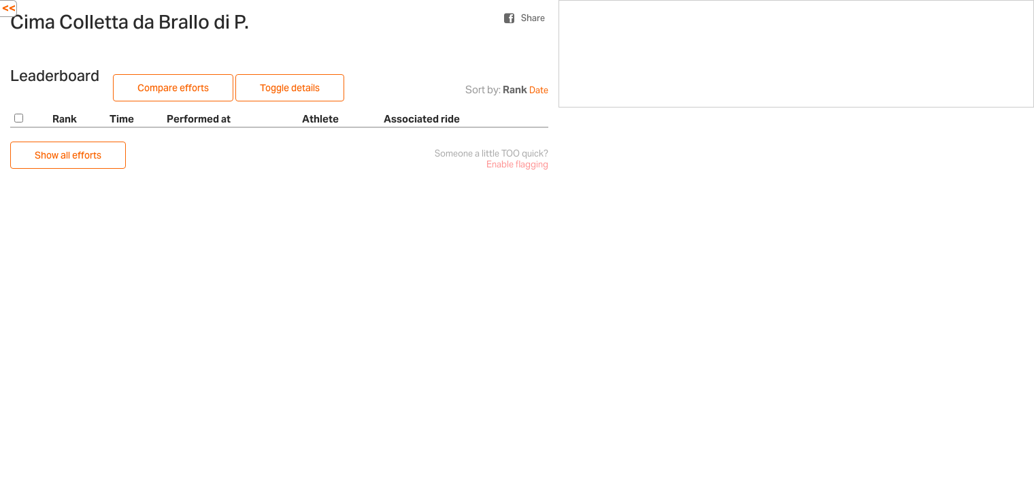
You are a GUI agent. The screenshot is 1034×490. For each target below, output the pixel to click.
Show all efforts (68, 155)
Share (533, 18)
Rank (515, 89)
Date (538, 90)
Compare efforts (173, 88)
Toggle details (290, 88)
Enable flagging (517, 164)
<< (9, 8)
